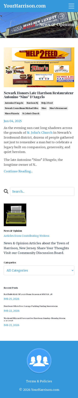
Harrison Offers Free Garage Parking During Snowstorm (31, 306)
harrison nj (32, 103)
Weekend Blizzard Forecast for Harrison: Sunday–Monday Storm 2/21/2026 (34, 319)
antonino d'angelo (14, 103)
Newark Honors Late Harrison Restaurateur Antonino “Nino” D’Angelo (38, 95)
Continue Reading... (18, 171)
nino (44, 108)
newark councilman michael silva (21, 108)
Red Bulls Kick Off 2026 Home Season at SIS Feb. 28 (28, 294)
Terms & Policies (39, 381)
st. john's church (30, 113)
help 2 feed (47, 103)
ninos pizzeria (12, 113)
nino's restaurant (58, 108)
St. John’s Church (39, 132)
